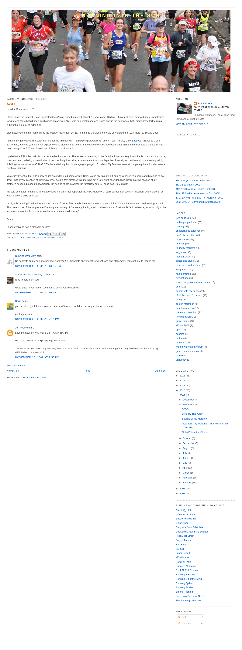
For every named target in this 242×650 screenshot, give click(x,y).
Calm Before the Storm (194, 432)
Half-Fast (181, 544)
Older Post (160, 370)
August (187, 448)
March (186, 472)
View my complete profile (192, 124)
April (185, 467)
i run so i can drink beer (188, 265)
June (186, 458)
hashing (180, 333)
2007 (183, 493)
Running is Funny (185, 574)
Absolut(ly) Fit (183, 510)
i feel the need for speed (189, 295)
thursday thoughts (185, 248)
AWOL (185, 408)
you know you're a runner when (193, 282)
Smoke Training (184, 591)
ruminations (182, 278)
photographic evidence (188, 230)
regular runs (182, 239)
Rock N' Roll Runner (187, 570)
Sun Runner (205, 103)
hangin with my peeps (188, 291)
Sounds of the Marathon (195, 418)
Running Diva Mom (25, 255)
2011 (183, 385)
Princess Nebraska (186, 566)
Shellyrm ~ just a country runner (32, 274)
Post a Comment (16, 365)
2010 (183, 390)
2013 (183, 375)
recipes (180, 338)
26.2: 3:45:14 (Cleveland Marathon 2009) (198, 201)
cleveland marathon (186, 312)
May (185, 462)
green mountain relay (187, 351)
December (189, 399)
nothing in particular (51, 238)
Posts (182, 617)
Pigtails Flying (183, 561)
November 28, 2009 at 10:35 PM (38, 266)
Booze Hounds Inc (186, 518)
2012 (183, 380)
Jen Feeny (21, 327)
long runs (181, 252)
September (189, 443)
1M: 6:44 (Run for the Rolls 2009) (194, 180)
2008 (183, 488)
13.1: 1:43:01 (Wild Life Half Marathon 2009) (200, 197)
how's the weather (185, 235)
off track (180, 243)
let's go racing (26, 238)
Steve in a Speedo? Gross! (190, 596)
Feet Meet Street (185, 535)
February (188, 477)
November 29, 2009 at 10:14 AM (38, 292)
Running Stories (184, 587)
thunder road (183, 342)
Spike (18, 301)
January (187, 482)
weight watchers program (189, 346)
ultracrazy (181, 359)
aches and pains (185, 260)
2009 (183, 395)
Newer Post (13, 370)
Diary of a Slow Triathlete (189, 527)
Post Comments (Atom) (34, 377)
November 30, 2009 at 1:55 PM (37, 357)
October (187, 438)
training (180, 226)
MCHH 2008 (182, 325)
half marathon (183, 273)
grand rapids (182, 321)
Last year (137, 140)
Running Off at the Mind (189, 578)
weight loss (182, 269)
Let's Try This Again (192, 413)
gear (178, 286)
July (185, 453)
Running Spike (184, 583)
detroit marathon (185, 308)
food (178, 299)
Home (87, 370)
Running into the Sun (121, 15)
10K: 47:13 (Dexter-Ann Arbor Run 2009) (198, 193)
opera (179, 329)
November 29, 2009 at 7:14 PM (37, 319)
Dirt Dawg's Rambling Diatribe (192, 531)
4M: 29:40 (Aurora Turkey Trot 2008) (196, 189)
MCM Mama (182, 557)
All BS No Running (186, 514)
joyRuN (180, 548)
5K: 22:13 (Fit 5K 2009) (188, 184)
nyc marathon (183, 316)
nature (179, 355)
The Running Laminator (189, 600)
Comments (185, 623)
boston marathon (185, 303)
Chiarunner (182, 523)
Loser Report (183, 553)
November (189, 404)
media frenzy (183, 256)
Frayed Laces (183, 540)
